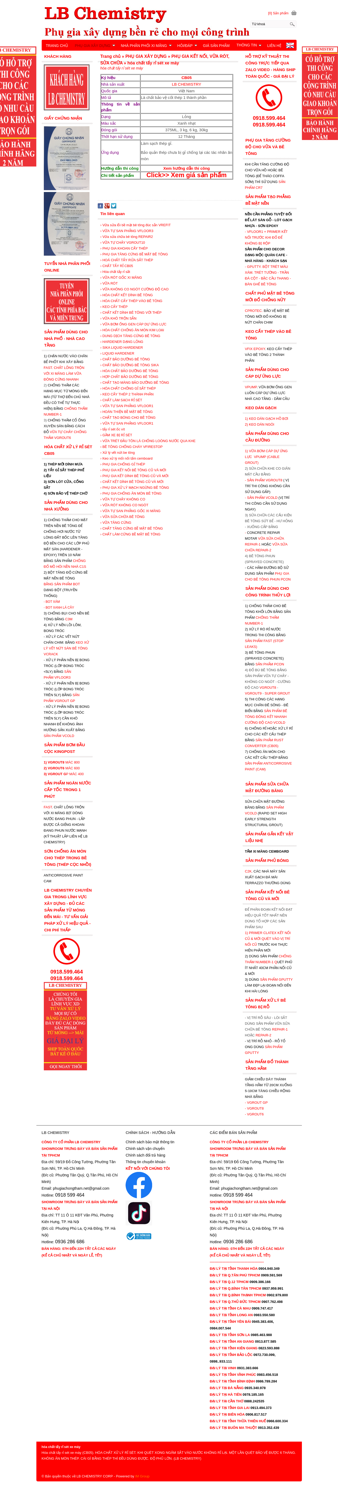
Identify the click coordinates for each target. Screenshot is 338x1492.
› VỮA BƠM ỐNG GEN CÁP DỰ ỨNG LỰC (133, 324)
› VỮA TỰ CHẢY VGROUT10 (122, 243)
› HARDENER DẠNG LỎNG (121, 342)
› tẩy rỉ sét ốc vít (112, 429)
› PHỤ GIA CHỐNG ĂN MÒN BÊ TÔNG (131, 493)
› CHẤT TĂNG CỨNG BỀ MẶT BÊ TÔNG (131, 528)
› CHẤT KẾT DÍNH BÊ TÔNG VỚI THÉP (131, 313)
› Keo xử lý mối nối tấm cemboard (126, 458)
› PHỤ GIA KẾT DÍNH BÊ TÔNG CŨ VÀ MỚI (134, 476)
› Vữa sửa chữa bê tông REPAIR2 (126, 237)
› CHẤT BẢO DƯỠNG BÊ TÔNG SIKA (129, 365)
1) (247, 933)
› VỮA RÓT (109, 283)
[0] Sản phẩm (278, 13)
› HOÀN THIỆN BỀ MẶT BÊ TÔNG (126, 412)
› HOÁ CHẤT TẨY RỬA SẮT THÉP (126, 260)
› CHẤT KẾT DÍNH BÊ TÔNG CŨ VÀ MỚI (132, 482)
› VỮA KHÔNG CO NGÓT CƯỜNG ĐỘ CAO (134, 289)
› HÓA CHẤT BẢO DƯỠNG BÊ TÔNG (129, 371)
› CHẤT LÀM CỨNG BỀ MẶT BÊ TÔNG (130, 534)
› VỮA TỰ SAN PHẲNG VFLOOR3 (126, 231)
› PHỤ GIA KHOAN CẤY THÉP (124, 248)
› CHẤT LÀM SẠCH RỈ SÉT (121, 400)
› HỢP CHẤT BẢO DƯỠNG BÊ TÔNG (129, 377)
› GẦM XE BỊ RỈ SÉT (116, 435)
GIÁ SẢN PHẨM (216, 45)
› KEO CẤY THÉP (114, 307)
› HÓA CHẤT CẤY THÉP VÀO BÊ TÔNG (131, 301)
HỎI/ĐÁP (187, 45)
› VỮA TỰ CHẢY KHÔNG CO (122, 499)
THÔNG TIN (249, 45)
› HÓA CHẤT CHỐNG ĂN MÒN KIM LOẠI (132, 330)
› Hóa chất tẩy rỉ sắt (115, 272)
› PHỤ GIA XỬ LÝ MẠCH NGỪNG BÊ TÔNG (134, 488)
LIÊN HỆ (274, 45)
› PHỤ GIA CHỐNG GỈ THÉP (122, 464)
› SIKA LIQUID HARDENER (121, 348)
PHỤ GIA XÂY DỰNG (95, 45)
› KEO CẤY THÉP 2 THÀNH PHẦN (127, 394)
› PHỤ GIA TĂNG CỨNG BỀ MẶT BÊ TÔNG (134, 254)
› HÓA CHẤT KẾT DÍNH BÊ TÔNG (126, 295)
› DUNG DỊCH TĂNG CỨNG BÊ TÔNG (130, 336)
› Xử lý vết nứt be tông (117, 453)
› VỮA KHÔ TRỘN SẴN (118, 318)
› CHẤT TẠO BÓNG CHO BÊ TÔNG (128, 418)
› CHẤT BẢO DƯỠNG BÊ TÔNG (125, 359)
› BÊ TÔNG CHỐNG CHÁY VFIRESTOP (131, 447)
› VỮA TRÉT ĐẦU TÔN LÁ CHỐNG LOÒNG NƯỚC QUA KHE (148, 441)
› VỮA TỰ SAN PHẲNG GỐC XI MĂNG (130, 511)
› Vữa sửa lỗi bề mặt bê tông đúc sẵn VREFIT (135, 225)
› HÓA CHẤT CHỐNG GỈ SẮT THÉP (128, 388)
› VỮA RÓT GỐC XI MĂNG (121, 278)
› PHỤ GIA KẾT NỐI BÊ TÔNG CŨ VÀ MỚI (133, 470)
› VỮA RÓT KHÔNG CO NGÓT (124, 505)
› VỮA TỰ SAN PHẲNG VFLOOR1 (126, 406)
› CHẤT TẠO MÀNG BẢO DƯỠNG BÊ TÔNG (134, 383)
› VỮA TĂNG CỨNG (115, 523)
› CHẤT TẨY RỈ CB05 (116, 266)
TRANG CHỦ (57, 45)
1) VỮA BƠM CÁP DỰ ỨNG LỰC (266, 457)
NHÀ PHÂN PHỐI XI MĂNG (146, 45)
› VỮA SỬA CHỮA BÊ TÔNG (122, 517)
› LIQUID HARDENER (117, 353)
